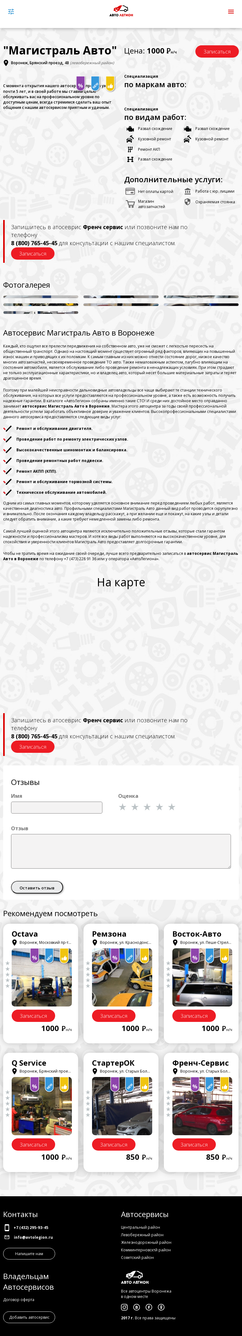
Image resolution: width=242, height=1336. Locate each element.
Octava (25, 933)
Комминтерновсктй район (146, 1250)
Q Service (29, 1062)
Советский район (137, 1257)
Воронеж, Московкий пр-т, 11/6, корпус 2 (54, 942)
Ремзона (109, 933)
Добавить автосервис (29, 1317)
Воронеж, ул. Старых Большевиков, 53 (132, 1071)
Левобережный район (142, 1234)
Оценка (128, 795)
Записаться (217, 51)
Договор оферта (18, 1299)
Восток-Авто (197, 933)
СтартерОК (113, 1062)
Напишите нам (29, 1253)
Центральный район (140, 1227)
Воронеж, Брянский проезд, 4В (40, 63)
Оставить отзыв (37, 888)
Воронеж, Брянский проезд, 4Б (45, 1071)
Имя (16, 795)
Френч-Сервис (200, 1062)
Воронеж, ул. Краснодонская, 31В (128, 942)
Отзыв (19, 828)
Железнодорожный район (146, 1242)
